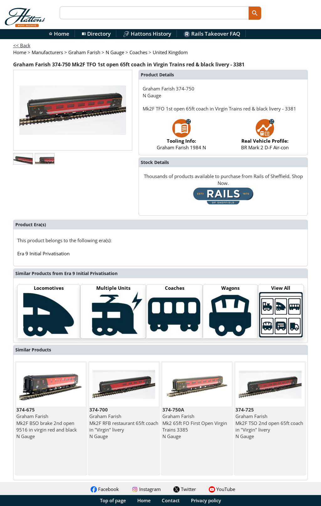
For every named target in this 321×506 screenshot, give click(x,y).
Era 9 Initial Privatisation (43, 253)
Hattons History (147, 33)
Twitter (184, 489)
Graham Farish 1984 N (181, 138)
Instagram (146, 489)
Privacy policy (206, 500)
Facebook (105, 489)
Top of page (113, 500)
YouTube (222, 489)
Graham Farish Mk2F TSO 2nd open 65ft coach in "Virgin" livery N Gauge (269, 422)
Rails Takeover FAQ (212, 33)
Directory (96, 33)
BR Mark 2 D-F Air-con (265, 138)
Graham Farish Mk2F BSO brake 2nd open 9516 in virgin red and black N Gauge (46, 422)
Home (59, 33)
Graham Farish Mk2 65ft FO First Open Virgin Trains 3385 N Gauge (194, 422)
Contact (171, 500)
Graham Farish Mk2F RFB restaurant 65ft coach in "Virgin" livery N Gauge (123, 422)
